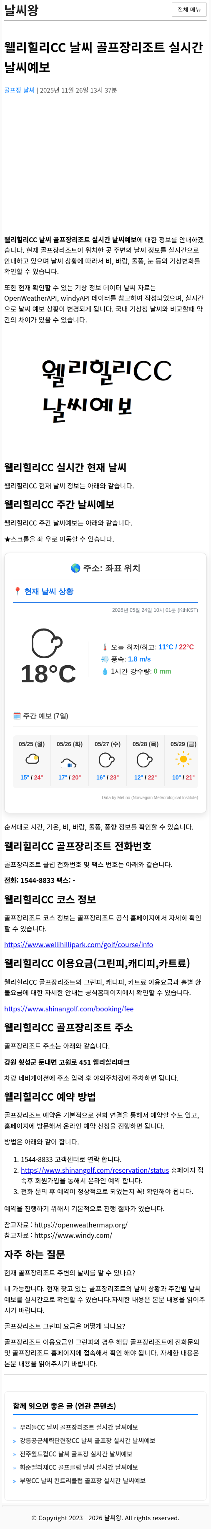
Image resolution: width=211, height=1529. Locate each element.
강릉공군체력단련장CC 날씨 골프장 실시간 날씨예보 (87, 1440)
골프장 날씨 (20, 90)
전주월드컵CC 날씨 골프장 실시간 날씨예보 (76, 1453)
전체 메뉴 (189, 9)
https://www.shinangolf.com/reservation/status (95, 1170)
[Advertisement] (105, 159)
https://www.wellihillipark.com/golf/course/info (78, 944)
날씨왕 (21, 9)
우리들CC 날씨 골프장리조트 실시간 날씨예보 (79, 1427)
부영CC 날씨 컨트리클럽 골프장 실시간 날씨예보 (83, 1480)
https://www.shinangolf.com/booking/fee (68, 1008)
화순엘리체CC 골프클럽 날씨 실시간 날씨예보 (79, 1467)
